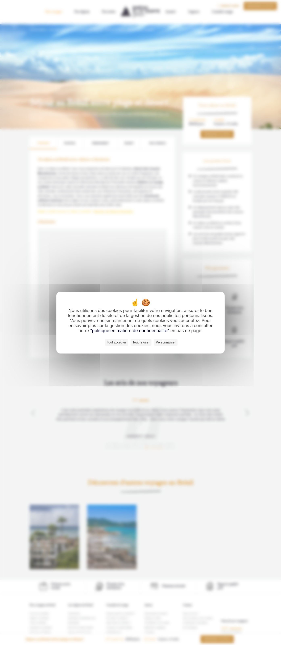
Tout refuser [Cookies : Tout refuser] (141, 342)
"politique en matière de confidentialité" (129, 330)
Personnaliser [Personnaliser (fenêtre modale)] (166, 342)
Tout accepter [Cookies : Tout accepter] (116, 342)
